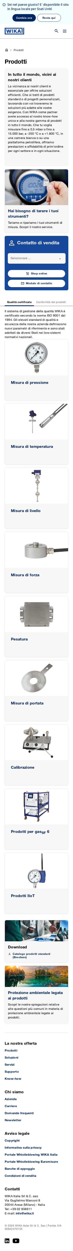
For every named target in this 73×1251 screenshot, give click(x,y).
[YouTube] (16, 1240)
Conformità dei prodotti (51, 302)
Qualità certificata (19, 302)
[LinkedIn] (7, 1240)
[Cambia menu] (64, 31)
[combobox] (37, 258)
